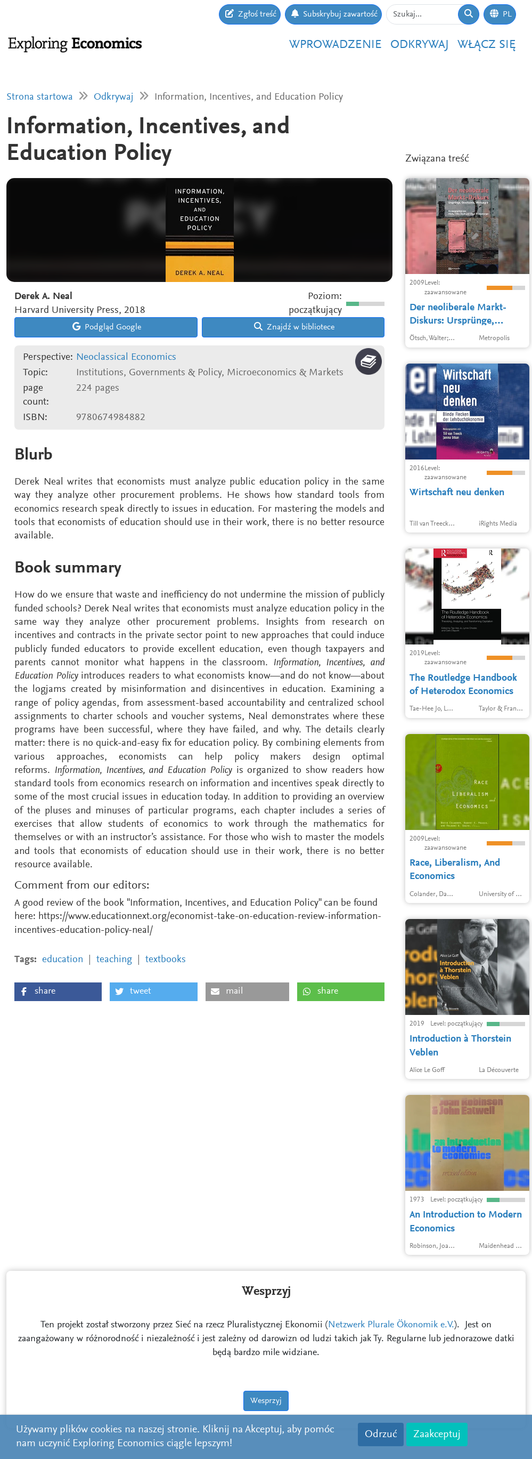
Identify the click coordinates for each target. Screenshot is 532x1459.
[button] (58, 991)
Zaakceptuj (437, 1434)
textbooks (165, 960)
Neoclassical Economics (126, 357)
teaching (114, 960)
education (62, 960)
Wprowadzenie (335, 45)
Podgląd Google (106, 327)
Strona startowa (39, 97)
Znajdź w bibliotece (294, 327)
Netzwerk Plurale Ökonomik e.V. (391, 1288)
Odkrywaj (419, 45)
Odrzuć (381, 1434)
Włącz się (486, 45)
